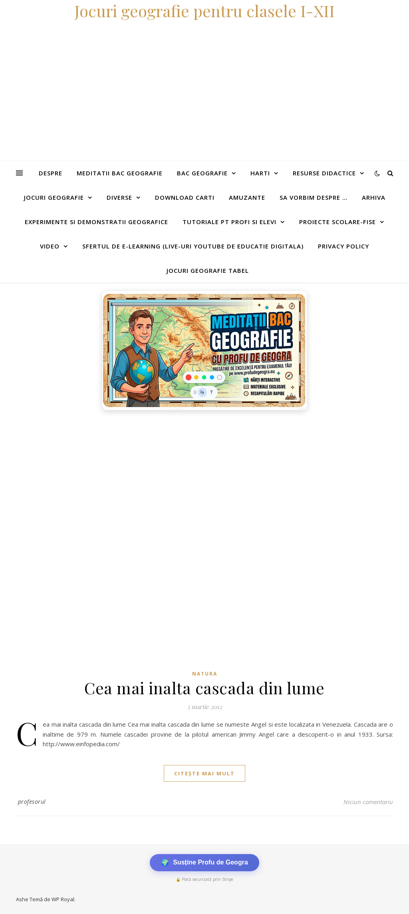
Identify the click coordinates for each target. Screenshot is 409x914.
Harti (260, 173)
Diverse (119, 197)
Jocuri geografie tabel (208, 270)
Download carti (184, 197)
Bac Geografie (202, 173)
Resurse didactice (324, 173)
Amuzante (247, 197)
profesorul (32, 801)
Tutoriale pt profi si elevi (229, 222)
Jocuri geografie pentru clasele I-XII (204, 10)
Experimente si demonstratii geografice (96, 222)
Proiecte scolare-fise (337, 222)
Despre (50, 173)
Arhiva (373, 197)
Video (50, 246)
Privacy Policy (343, 246)
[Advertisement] (204, 474)
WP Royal (63, 899)
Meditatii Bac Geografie (120, 173)
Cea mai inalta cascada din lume (204, 687)
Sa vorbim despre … (313, 197)
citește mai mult (204, 773)
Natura (204, 673)
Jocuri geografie (54, 197)
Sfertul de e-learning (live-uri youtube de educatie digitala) (193, 246)
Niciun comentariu (368, 802)
